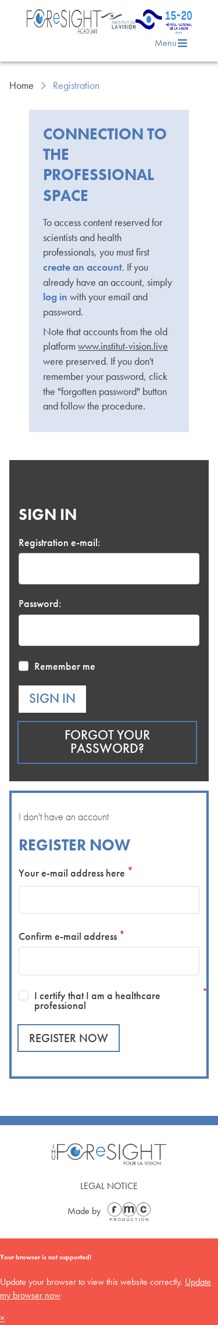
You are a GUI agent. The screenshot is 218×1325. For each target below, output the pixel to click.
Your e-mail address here (72, 872)
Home (21, 85)
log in (55, 296)
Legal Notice (109, 1186)
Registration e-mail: (60, 542)
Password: (40, 603)
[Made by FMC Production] (127, 1211)
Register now (68, 1038)
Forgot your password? (107, 742)
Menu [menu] (171, 43)
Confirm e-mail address (68, 936)
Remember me (64, 666)
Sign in (52, 698)
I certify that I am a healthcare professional (97, 1000)
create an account (82, 267)
